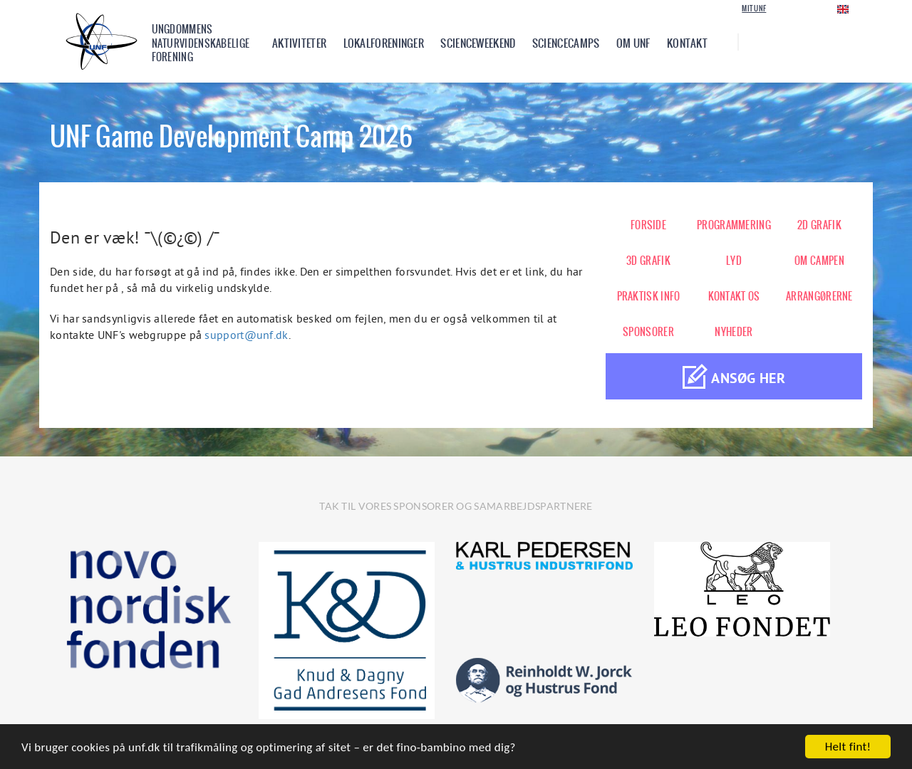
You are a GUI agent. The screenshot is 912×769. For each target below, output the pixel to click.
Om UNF (633, 43)
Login (794, 8)
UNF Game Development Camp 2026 (231, 136)
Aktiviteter (299, 43)
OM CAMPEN (819, 260)
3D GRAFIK (648, 260)
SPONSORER (648, 332)
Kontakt (687, 43)
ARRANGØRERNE (819, 296)
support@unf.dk (246, 335)
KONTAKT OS (734, 296)
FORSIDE (648, 225)
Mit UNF (754, 9)
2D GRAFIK (819, 225)
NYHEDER (733, 332)
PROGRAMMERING (734, 225)
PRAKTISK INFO (648, 296)
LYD (734, 260)
